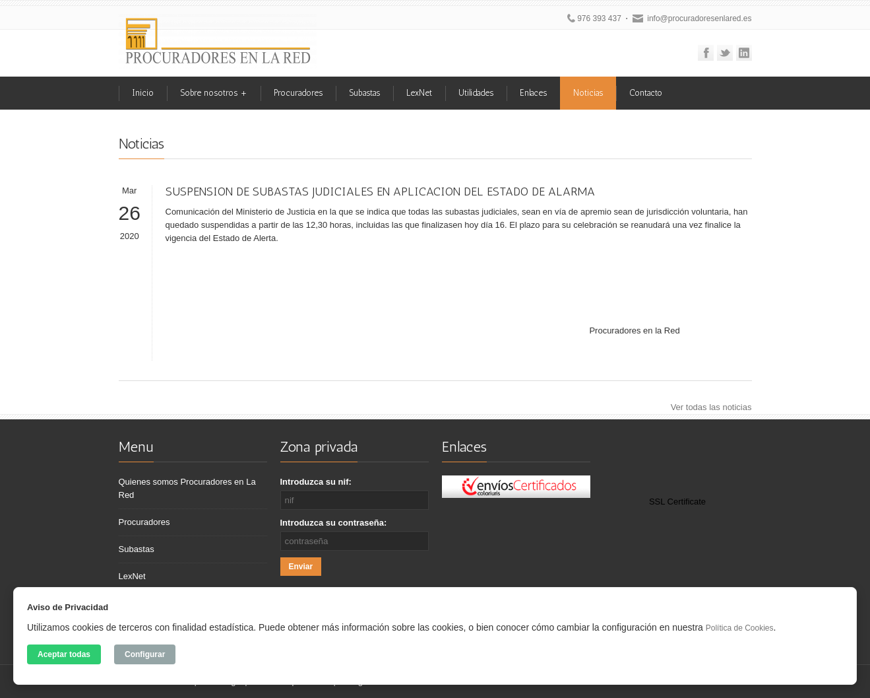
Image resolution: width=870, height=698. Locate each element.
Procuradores (298, 93)
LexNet (419, 93)
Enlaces (533, 93)
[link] (677, 473)
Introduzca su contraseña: (333, 523)
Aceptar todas (64, 654)
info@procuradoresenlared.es (699, 18)
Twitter (725, 53)
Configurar (145, 654)
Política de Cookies (740, 628)
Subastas (364, 93)
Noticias (588, 93)
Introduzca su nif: (316, 482)
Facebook (706, 53)
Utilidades (475, 93)
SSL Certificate (677, 501)
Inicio (143, 93)
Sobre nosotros (213, 93)
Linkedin (744, 53)
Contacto (645, 93)
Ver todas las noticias (711, 407)
